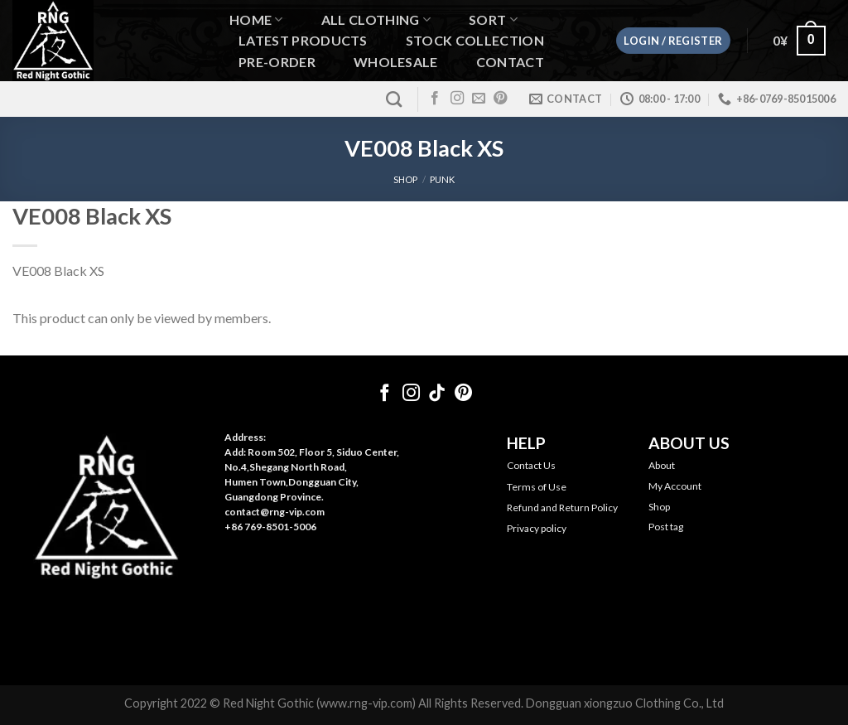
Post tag (665, 526)
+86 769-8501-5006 (270, 526)
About (661, 465)
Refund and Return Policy (562, 507)
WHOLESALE (396, 62)
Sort (493, 19)
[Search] (394, 99)
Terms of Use (536, 487)
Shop (659, 506)
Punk (442, 179)
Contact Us (531, 465)
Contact (510, 62)
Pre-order (277, 62)
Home (256, 19)
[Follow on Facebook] (434, 98)
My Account (674, 486)
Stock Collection (475, 40)
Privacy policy (536, 528)
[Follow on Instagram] (457, 98)
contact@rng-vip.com (274, 511)
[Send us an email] (478, 98)
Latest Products (303, 40)
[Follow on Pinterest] (500, 98)
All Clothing (376, 19)
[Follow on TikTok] (437, 394)
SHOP (405, 179)
